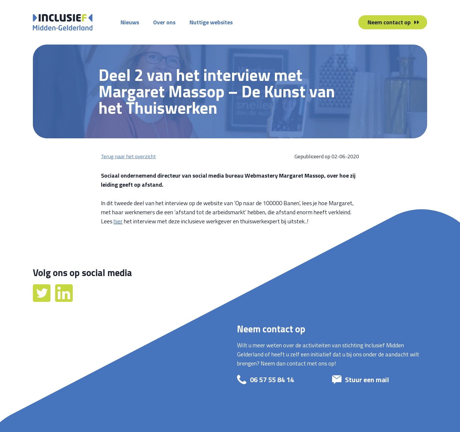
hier (118, 221)
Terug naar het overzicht (128, 156)
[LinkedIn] (64, 299)
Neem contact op (389, 22)
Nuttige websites (211, 22)
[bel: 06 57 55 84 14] (279, 379)
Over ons (164, 22)
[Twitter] (42, 299)
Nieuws (130, 22)
